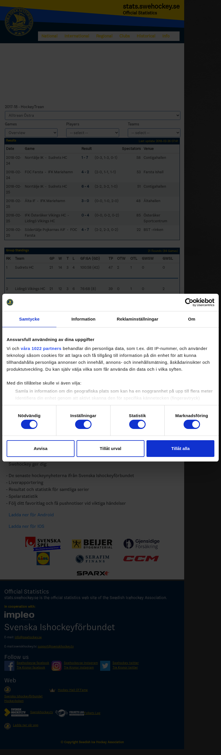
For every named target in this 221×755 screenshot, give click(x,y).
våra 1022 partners (41, 348)
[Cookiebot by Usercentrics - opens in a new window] (189, 302)
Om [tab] (191, 319)
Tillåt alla (180, 448)
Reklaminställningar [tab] (137, 319)
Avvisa (40, 448)
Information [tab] (83, 319)
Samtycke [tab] (29, 319)
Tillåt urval (110, 448)
